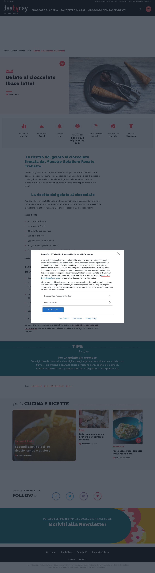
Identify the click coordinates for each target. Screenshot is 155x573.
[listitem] (77, 296)
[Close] (119, 254)
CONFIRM (54, 310)
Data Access (77, 319)
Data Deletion (64, 319)
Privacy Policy (91, 319)
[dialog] (77, 286)
